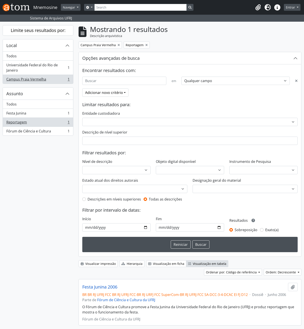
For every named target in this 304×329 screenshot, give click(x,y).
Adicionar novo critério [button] (104, 92)
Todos (11, 56)
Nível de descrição (97, 161)
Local (11, 45)
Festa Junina (38, 114)
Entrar (291, 7)
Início (86, 218)
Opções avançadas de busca (111, 58)
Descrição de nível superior (104, 132)
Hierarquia (131, 264)
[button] (258, 7)
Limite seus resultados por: (38, 30)
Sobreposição (246, 229)
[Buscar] (124, 81)
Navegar (69, 7)
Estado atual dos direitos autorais (110, 180)
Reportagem (38, 123)
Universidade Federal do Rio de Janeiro (38, 68)
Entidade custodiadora (101, 113)
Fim (159, 218)
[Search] (140, 7)
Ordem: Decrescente (281, 272)
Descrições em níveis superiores (114, 199)
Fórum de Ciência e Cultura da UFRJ (126, 299)
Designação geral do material (217, 180)
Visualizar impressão (98, 264)
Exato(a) (272, 229)
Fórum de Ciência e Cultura (38, 131)
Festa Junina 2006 (99, 287)
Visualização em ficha (166, 264)
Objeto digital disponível (176, 161)
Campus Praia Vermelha (38, 80)
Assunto (14, 94)
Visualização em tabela (207, 264)
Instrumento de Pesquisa (250, 161)
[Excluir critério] (296, 80)
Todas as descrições (165, 199)
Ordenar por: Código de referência (232, 272)
